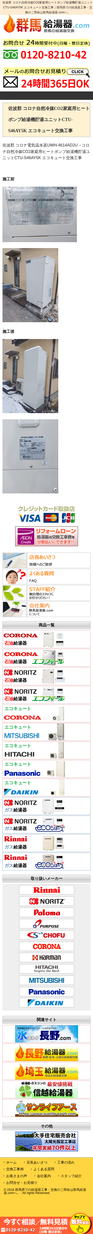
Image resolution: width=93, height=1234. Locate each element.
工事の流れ (66, 1162)
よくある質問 (43, 1169)
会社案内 (44, 1176)
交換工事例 (15, 1169)
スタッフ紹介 (71, 1176)
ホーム (11, 1162)
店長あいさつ (37, 1162)
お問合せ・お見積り (21, 1183)
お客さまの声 (16, 1176)
